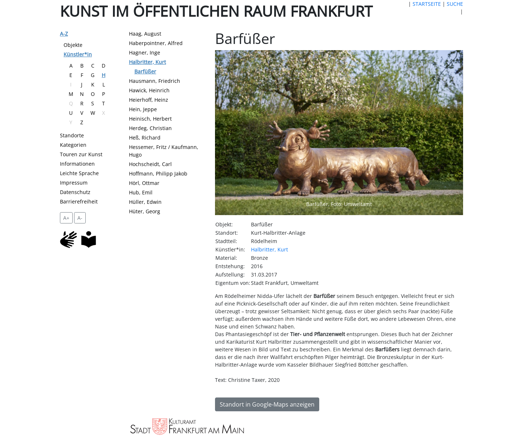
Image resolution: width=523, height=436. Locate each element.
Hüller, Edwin (145, 201)
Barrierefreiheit (79, 201)
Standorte (72, 135)
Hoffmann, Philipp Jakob (158, 173)
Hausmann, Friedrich (154, 80)
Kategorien (73, 144)
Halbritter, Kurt (147, 61)
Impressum (74, 182)
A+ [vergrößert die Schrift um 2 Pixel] (66, 217)
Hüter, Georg (144, 211)
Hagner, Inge (144, 52)
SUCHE (455, 3)
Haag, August (145, 33)
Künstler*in (78, 54)
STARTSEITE (427, 3)
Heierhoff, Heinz (148, 99)
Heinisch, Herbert (150, 118)
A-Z (64, 33)
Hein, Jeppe (143, 109)
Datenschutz (75, 192)
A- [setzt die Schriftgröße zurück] (79, 217)
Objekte (73, 44)
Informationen (77, 163)
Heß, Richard (145, 137)
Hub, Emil (141, 192)
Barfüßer (145, 71)
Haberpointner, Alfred (156, 43)
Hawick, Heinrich (149, 90)
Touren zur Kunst (81, 154)
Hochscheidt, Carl (150, 164)
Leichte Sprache (79, 173)
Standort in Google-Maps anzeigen (267, 404)
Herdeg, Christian (150, 128)
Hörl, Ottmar (144, 182)
